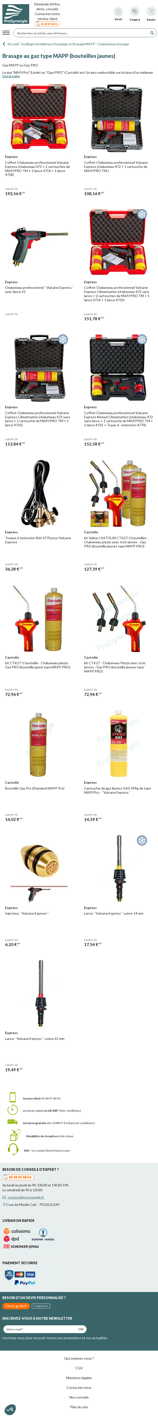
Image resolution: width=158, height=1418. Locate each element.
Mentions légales (79, 1378)
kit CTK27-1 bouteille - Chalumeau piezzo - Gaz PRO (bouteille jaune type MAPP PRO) (37, 665)
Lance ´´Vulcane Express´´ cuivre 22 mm (34, 1038)
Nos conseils (79, 1397)
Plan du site (79, 1407)
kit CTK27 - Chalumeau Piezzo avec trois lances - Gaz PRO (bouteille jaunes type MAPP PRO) (115, 667)
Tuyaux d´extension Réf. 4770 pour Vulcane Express (38, 540)
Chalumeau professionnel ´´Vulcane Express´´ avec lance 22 (39, 289)
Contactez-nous (79, 1387)
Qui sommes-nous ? (79, 1358)
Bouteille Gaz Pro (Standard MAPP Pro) (34, 788)
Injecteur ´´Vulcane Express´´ (27, 913)
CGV (79, 1368)
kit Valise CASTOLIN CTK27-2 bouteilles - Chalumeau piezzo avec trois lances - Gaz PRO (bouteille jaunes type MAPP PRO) (116, 542)
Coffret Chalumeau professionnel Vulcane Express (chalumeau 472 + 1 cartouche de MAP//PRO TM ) (116, 166)
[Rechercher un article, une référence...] (82, 33)
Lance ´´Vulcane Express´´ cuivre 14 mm (113, 913)
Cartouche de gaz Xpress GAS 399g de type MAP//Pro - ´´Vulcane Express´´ (117, 790)
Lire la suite (11, 76)
